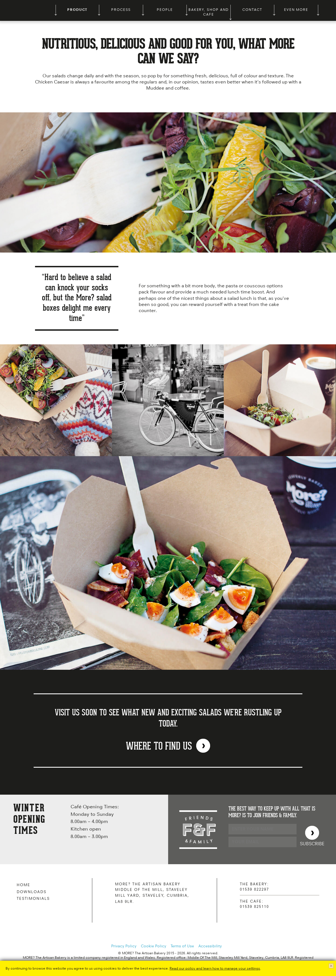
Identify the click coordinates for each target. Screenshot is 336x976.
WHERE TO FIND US (159, 746)
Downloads (31, 891)
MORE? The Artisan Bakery (28, 10)
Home (23, 885)
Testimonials (33, 898)
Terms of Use (182, 946)
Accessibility (210, 946)
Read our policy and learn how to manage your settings (215, 968)
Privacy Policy (123, 946)
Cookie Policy (153, 946)
